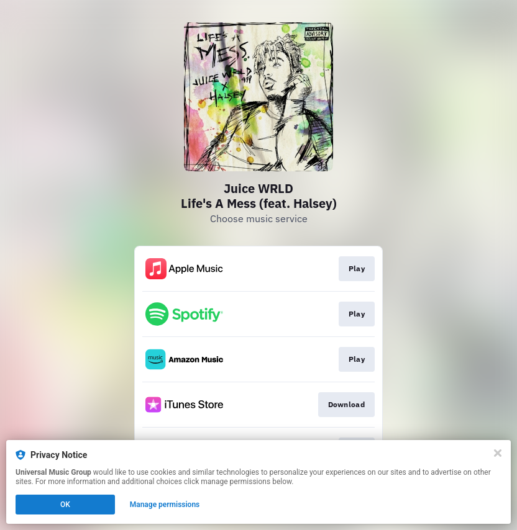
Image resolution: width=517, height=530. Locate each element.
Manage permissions (165, 504)
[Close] (498, 453)
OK (65, 504)
